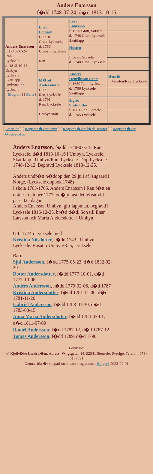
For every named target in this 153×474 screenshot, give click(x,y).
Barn (30, 94)
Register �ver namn (41, 129)
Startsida (13, 129)
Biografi (14, 94)
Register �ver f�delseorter (85, 129)
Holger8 (103, 363)
